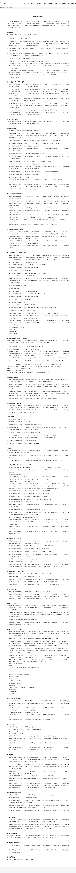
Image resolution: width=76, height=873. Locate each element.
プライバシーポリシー (41, 870)
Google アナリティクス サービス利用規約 (16, 368)
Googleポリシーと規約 (12, 370)
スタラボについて (32, 3)
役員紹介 (45, 3)
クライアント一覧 (72, 3)
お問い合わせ (58, 3)
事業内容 (39, 3)
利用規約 (50, 870)
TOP (25, 3)
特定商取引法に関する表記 (29, 870)
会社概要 (51, 3)
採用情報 (64, 3)
